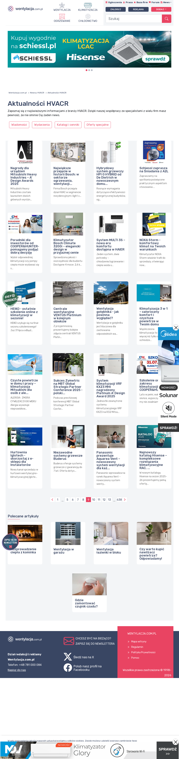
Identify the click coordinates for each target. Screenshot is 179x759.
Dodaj (160, 9)
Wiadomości (19, 124)
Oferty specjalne (98, 124)
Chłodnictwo (87, 21)
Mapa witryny (138, 641)
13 (109, 499)
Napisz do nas (17, 670)
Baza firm (142, 2)
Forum (155, 2)
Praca (129, 2)
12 (104, 499)
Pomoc (135, 657)
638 (119, 499)
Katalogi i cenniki (68, 124)
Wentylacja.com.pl (18, 92)
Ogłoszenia (115, 2)
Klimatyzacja (88, 10)
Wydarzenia (42, 124)
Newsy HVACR (37, 92)
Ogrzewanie (62, 21)
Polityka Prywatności (143, 652)
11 (99, 499)
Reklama (138, 9)
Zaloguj (115, 9)
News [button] (166, 2)
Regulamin (137, 647)
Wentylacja (62, 10)
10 (93, 499)
